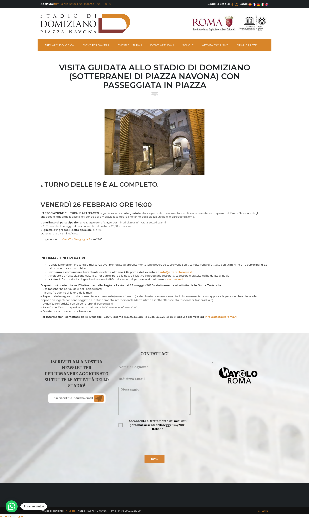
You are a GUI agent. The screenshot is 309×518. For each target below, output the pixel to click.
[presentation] (149, 443)
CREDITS (263, 510)
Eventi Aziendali (162, 45)
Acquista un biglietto (13, 516)
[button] (12, 506)
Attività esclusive (215, 45)
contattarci (175, 279)
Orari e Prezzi (247, 45)
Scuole (187, 45)
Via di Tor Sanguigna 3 (76, 239)
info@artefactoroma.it (176, 272)
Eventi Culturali (130, 45)
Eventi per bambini (96, 45)
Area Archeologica (59, 45)
